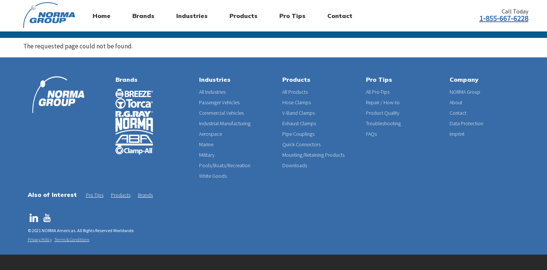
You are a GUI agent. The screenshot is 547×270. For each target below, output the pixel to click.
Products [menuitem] (243, 16)
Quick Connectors (301, 144)
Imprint (457, 133)
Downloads (294, 165)
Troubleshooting (383, 123)
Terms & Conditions (71, 239)
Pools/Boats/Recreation (224, 165)
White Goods (213, 175)
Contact (458, 113)
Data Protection (466, 123)
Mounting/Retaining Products (313, 155)
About (456, 102)
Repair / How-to (383, 102)
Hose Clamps (296, 102)
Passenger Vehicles (219, 102)
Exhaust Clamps (299, 123)
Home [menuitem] (102, 16)
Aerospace (210, 133)
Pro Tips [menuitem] (292, 16)
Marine (206, 144)
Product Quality (382, 113)
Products (120, 195)
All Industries (212, 91)
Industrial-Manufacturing (224, 123)
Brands (126, 79)
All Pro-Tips (378, 91)
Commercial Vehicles (221, 113)
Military (206, 155)
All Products (295, 91)
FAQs (371, 133)
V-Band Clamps (298, 113)
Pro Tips (94, 195)
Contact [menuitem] (339, 16)
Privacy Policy (40, 239)
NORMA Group (465, 91)
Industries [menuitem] (192, 16)
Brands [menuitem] (143, 16)
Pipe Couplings (298, 133)
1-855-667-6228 (503, 18)
